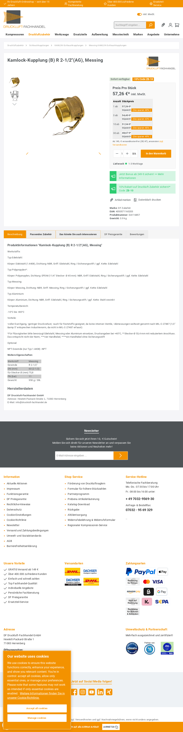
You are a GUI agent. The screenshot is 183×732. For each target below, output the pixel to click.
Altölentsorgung (77, 514)
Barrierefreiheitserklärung (22, 546)
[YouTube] (91, 692)
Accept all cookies (37, 708)
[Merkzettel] (164, 25)
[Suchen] (150, 25)
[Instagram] (83, 692)
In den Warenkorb (156, 153)
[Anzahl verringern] (117, 154)
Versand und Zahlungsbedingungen (28, 530)
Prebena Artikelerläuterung (83, 499)
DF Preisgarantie (16, 499)
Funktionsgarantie (17, 494)
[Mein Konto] (170, 25)
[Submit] (120, 455)
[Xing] (109, 692)
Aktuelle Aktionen (17, 483)
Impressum (13, 488)
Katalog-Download (79, 504)
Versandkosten (83, 719)
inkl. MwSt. (146, 14)
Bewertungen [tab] (137, 234)
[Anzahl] (122, 154)
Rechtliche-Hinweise (18, 504)
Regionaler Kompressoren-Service (87, 525)
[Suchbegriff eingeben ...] (130, 25)
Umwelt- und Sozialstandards (24, 535)
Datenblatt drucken (149, 199)
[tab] (15, 234)
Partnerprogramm (78, 494)
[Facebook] (74, 692)
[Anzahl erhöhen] (127, 154)
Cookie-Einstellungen (19, 514)
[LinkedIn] (100, 692)
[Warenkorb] (177, 25)
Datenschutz (14, 509)
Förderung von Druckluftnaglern (86, 483)
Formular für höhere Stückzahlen (87, 488)
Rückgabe (73, 509)
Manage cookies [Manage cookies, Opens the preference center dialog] (37, 718)
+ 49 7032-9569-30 (140, 499)
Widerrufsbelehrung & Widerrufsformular (91, 520)
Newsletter (13, 525)
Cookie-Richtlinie (16, 520)
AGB (9, 541)
